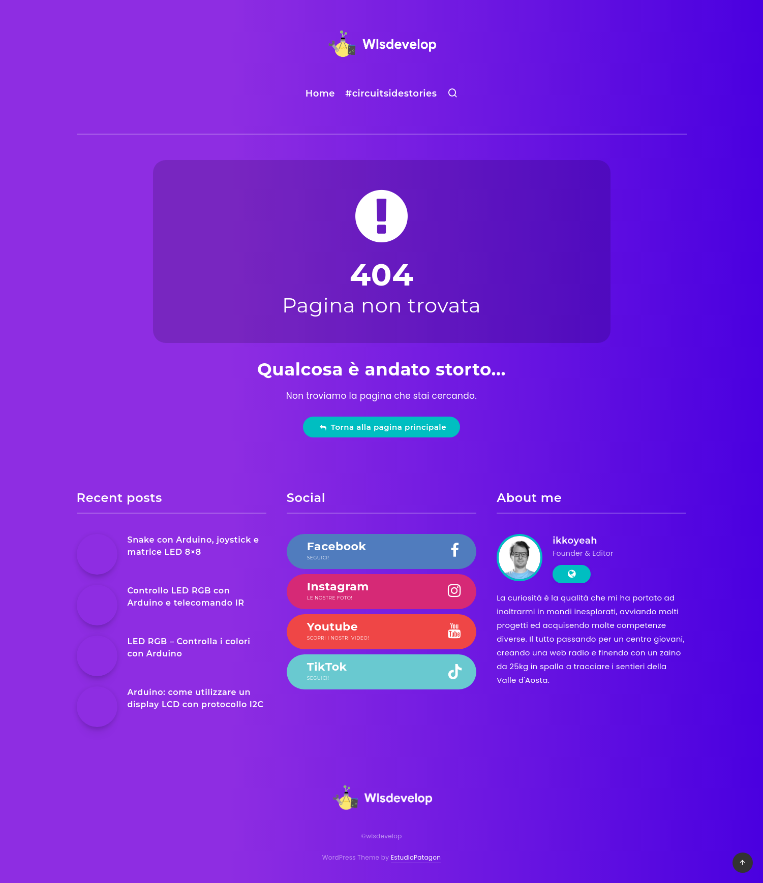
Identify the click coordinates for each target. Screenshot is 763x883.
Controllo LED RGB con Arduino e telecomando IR (186, 596)
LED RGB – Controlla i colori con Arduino (189, 647)
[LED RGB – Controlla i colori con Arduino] (97, 656)
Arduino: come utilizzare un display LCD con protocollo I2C (196, 698)
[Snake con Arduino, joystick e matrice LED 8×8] (97, 554)
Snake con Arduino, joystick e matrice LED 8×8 (193, 545)
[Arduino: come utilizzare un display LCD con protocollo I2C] (97, 706)
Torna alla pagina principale (382, 427)
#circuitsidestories (391, 93)
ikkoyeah (575, 540)
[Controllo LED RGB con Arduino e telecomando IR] (97, 605)
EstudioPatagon (416, 857)
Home (320, 93)
